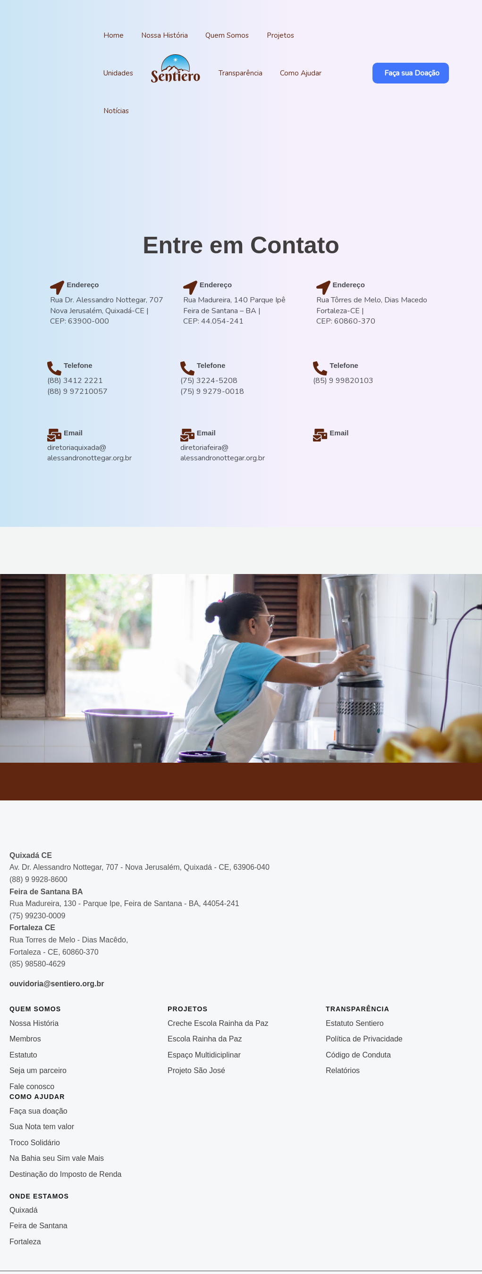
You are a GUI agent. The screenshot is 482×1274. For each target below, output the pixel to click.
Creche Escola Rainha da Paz (218, 986)
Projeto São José (197, 1033)
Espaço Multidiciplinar (204, 1017)
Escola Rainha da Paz (205, 1001)
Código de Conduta (358, 1017)
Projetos (258, 35)
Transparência (190, 73)
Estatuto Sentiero (355, 986)
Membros (25, 1001)
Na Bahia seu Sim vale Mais (56, 1120)
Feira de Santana (38, 1188)
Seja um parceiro (38, 1033)
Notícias (289, 73)
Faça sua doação (38, 1073)
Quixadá (23, 1172)
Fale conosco (31, 1049)
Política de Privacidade (364, 1001)
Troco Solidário (34, 1105)
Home (110, 35)
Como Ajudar (244, 73)
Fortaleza (25, 1204)
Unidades (298, 35)
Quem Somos (211, 35)
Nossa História (155, 35)
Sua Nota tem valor (41, 1089)
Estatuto (23, 1017)
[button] (405, 54)
